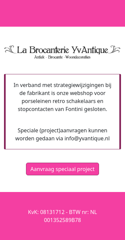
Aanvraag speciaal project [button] (62, 169)
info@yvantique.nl (87, 138)
